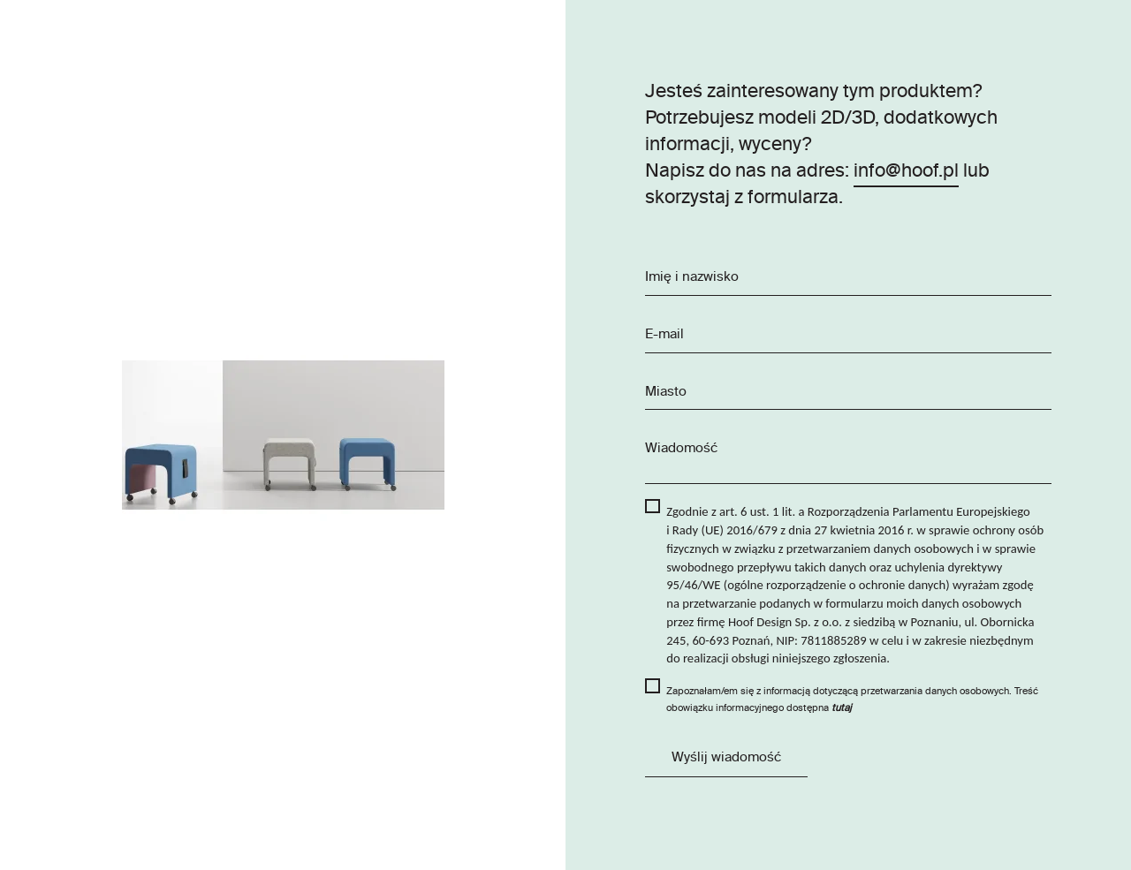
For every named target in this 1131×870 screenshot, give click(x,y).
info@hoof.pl (906, 172)
